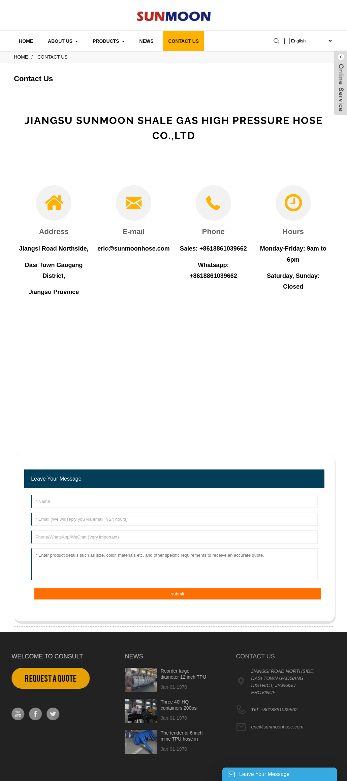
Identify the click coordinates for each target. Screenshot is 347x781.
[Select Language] (311, 41)
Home (26, 41)
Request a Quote (41, 678)
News (146, 41)
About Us (63, 41)
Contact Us (183, 41)
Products (109, 41)
